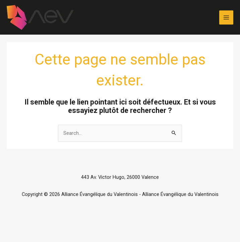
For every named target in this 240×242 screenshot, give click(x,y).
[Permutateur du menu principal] (226, 17)
